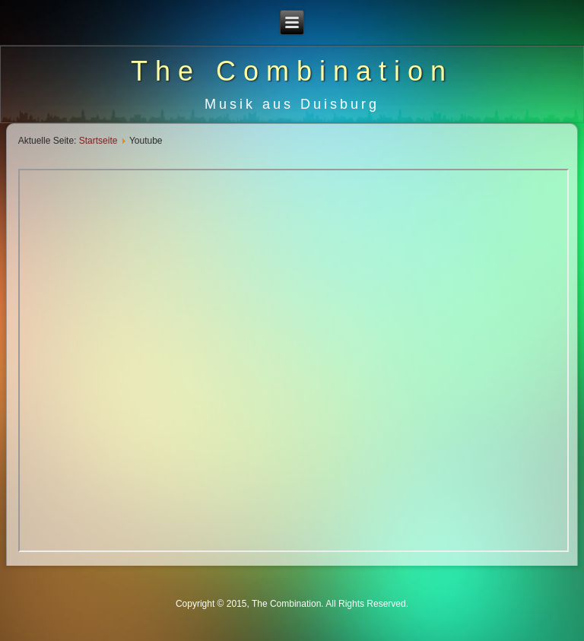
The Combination (292, 71)
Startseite (98, 140)
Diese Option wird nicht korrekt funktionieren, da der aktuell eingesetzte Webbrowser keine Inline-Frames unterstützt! (294, 360)
